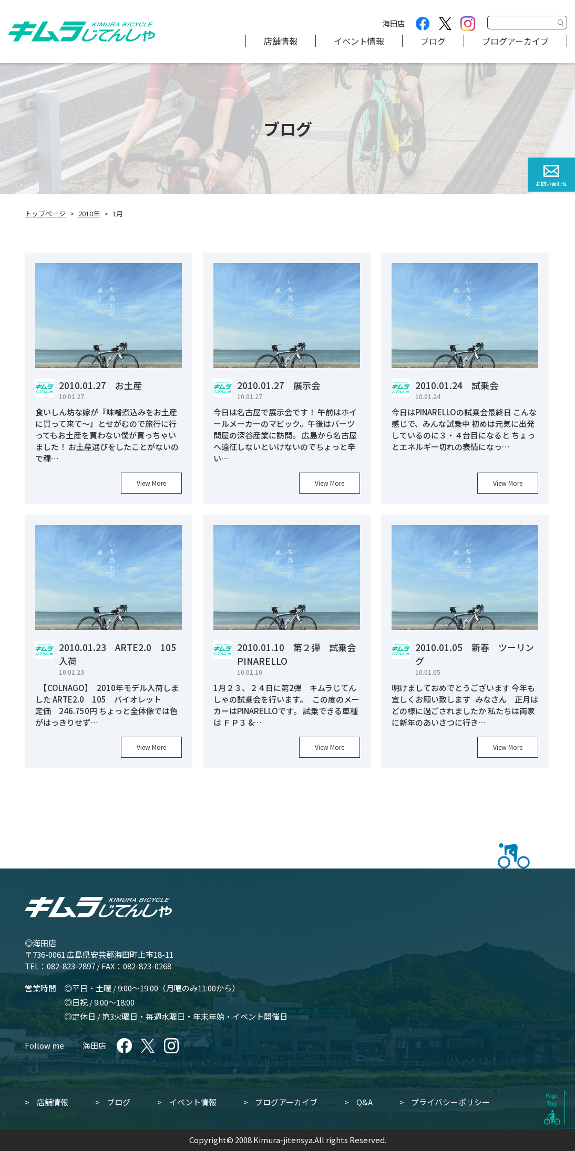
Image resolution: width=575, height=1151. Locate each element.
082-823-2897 (71, 965)
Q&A (364, 1101)
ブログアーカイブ (515, 41)
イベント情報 (359, 41)
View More (151, 482)
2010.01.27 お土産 (100, 385)
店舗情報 (280, 41)
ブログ (433, 41)
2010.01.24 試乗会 (456, 385)
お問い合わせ (551, 183)
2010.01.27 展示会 (278, 385)
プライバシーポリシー (450, 1101)
